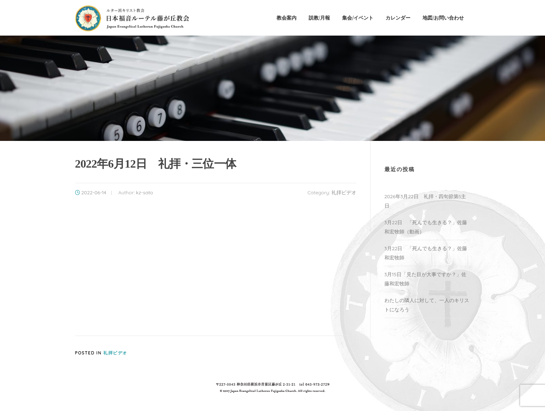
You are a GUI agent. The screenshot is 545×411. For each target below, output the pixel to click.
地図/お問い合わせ (443, 17)
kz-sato (144, 192)
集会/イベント (357, 17)
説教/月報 (319, 17)
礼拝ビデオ (343, 192)
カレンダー (398, 17)
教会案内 (287, 17)
